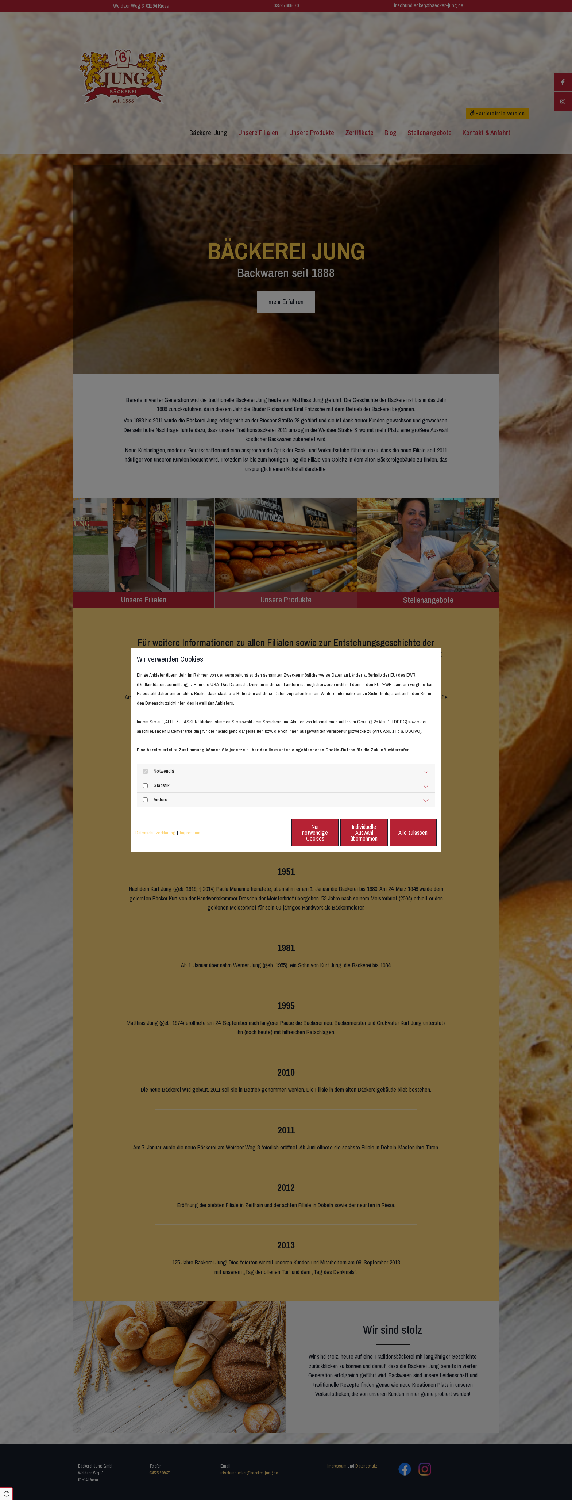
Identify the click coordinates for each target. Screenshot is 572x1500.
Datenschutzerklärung (155, 833)
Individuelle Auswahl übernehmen (333, 832)
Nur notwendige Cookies (264, 832)
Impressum (190, 833)
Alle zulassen (403, 832)
